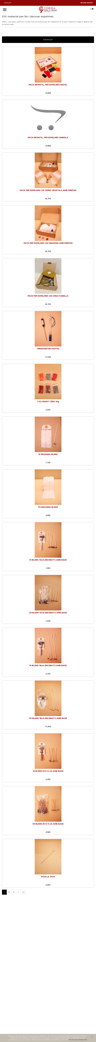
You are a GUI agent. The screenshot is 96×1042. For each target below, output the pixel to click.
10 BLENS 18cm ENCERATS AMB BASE (48, 665)
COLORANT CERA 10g (48, 401)
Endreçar (48, 40)
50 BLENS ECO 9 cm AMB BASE (48, 824)
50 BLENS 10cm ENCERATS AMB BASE (48, 612)
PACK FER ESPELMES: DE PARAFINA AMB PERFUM (48, 243)
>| (23, 892)
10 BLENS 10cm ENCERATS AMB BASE (48, 560)
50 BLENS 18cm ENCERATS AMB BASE (48, 718)
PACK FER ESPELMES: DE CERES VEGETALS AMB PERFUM (48, 190)
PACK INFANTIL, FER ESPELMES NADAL (48, 85)
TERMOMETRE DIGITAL (48, 349)
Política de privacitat (78, 1040)
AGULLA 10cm (48, 876)
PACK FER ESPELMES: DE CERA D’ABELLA (48, 296)
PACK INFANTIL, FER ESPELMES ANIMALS (48, 137)
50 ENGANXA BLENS (48, 507)
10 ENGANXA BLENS (48, 454)
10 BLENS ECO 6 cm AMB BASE (48, 771)
